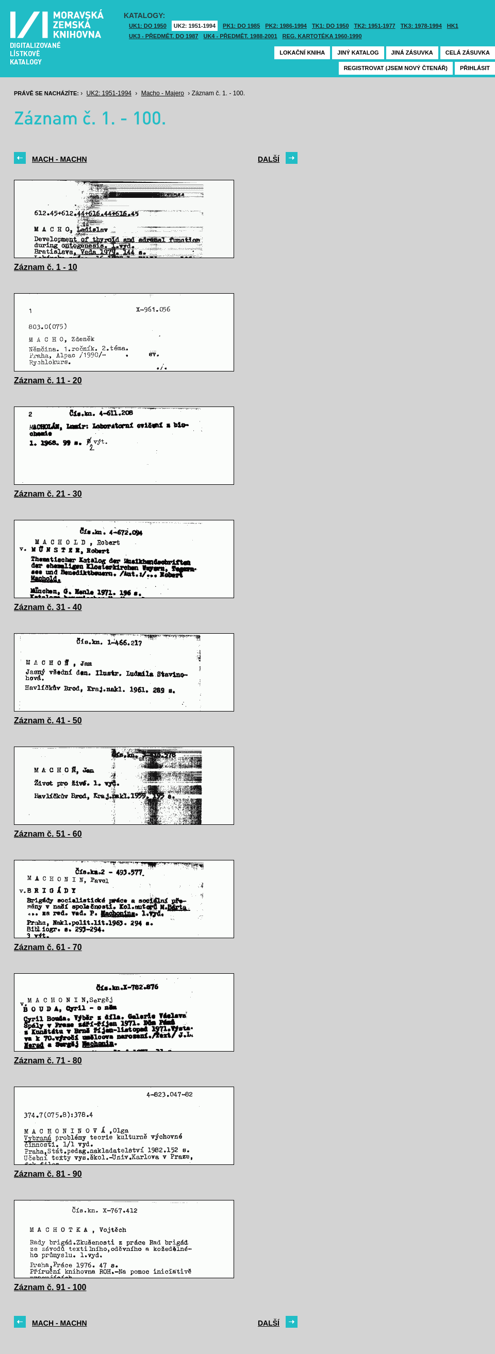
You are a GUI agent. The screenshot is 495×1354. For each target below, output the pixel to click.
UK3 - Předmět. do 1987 (163, 36)
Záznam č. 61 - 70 (48, 947)
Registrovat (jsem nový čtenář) (396, 68)
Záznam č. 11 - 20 (48, 380)
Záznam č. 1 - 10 (45, 267)
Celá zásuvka (468, 52)
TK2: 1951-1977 (374, 26)
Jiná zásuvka (412, 52)
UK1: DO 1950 (148, 26)
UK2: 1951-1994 (195, 26)
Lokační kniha (302, 52)
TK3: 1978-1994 (421, 26)
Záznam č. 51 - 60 (48, 834)
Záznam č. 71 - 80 (48, 1060)
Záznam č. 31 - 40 (48, 607)
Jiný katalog (357, 52)
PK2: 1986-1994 (286, 26)
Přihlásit (475, 68)
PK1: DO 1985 (241, 26)
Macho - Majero (162, 93)
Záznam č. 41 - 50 (48, 720)
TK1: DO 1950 (330, 26)
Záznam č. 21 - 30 (48, 493)
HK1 (452, 26)
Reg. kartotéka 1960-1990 (322, 36)
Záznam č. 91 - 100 (50, 1287)
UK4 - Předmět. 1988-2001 (240, 36)
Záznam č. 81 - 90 (48, 1174)
